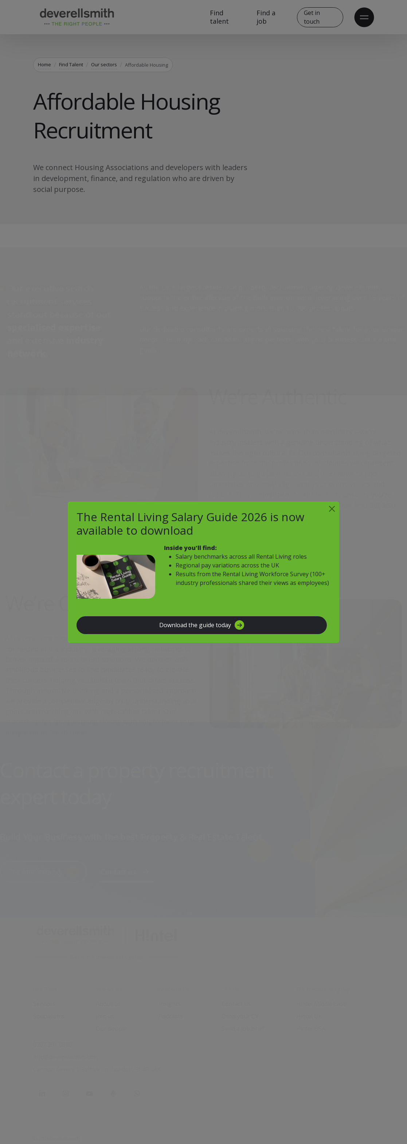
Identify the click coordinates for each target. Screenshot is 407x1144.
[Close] (332, 508)
